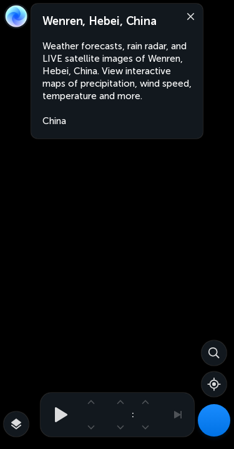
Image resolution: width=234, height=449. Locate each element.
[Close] (188, 15)
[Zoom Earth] (16, 16)
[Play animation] (57, 415)
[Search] (214, 352)
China (54, 121)
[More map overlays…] (16, 424)
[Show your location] (214, 384)
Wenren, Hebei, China (99, 21)
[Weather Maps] (214, 420)
